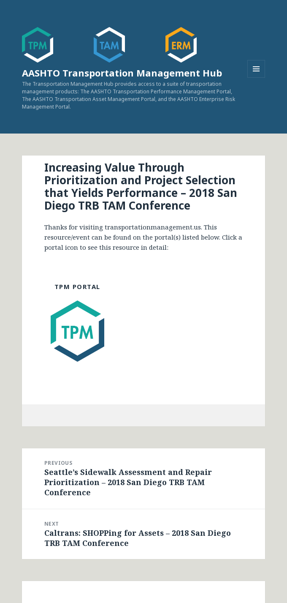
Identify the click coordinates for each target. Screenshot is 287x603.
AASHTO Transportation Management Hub (122, 72)
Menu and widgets (256, 77)
